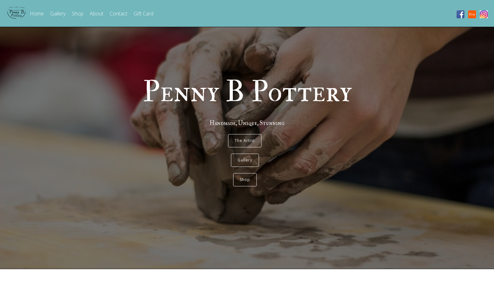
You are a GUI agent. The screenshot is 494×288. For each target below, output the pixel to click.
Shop (77, 13)
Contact (118, 13)
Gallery (58, 13)
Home (37, 13)
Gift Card (143, 13)
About (96, 13)
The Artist (245, 135)
